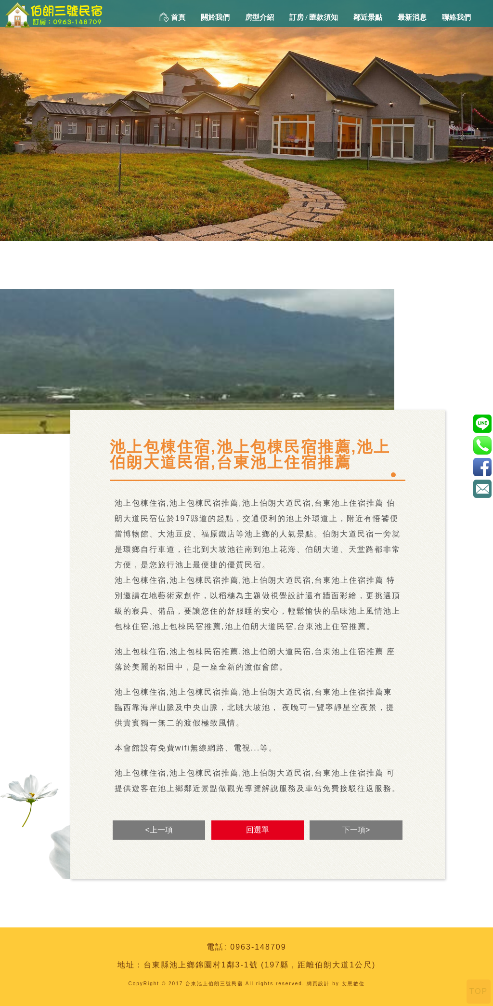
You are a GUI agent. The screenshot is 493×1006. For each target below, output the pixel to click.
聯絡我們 (456, 17)
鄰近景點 (367, 17)
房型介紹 (259, 17)
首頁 (172, 17)
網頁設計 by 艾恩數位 (335, 983)
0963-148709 (258, 947)
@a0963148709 (482, 423)
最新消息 (412, 17)
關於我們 (215, 17)
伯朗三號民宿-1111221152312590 (482, 467)
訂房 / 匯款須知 (313, 17)
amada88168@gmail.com (482, 488)
